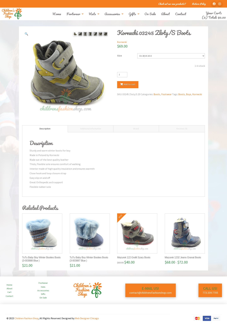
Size (119, 55)
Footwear (166, 94)
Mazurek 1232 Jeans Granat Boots (183, 257)
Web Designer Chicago (87, 318)
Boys (188, 94)
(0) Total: (214, 17)
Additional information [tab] (90, 128)
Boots (157, 94)
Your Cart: (214, 13)
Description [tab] (45, 128)
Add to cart (129, 84)
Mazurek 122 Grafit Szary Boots (133, 257)
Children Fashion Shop (26, 318)
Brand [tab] (136, 128)
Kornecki (122, 42)
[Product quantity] (122, 74)
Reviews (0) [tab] (181, 128)
